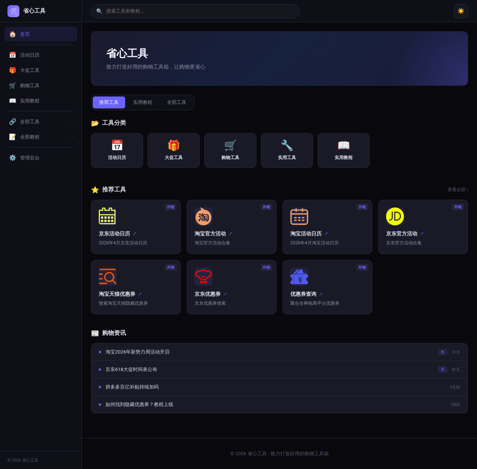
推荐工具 (110, 102)
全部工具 (181, 102)
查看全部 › (458, 190)
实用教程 (145, 102)
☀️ (461, 11)
